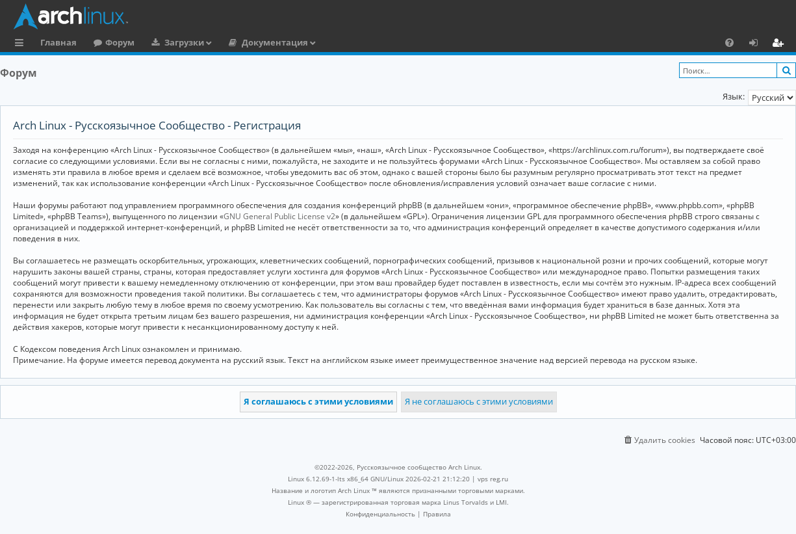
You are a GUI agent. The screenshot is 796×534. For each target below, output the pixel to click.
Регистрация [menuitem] (780, 44)
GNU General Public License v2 (279, 216)
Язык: (734, 96)
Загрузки (184, 42)
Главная (58, 42)
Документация (275, 42)
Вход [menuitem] (758, 44)
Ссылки (21, 44)
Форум (120, 42)
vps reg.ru (493, 478)
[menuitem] (729, 42)
